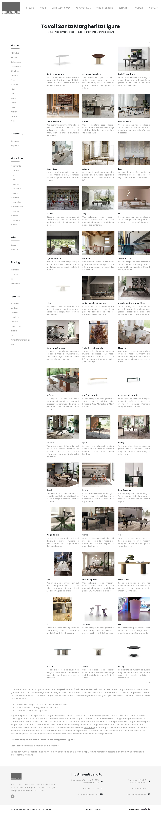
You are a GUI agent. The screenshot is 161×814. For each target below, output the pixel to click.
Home (50, 31)
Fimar (13, 80)
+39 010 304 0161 (139, 788)
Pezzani (14, 112)
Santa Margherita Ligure (21, 340)
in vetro (14, 225)
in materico (16, 202)
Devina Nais (16, 66)
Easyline (14, 75)
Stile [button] (13, 237)
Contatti (153, 8)
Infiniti (13, 89)
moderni (14, 249)
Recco (13, 335)
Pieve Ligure (16, 326)
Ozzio (13, 107)
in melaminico (17, 206)
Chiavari (14, 312)
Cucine (43, 8)
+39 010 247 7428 (91, 788)
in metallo (15, 211)
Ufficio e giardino (104, 8)
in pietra (14, 215)
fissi (12, 279)
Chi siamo (30, 8)
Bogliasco (15, 308)
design (13, 245)
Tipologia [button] (16, 262)
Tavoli (79, 31)
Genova (14, 322)
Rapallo (14, 331)
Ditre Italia (15, 71)
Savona (14, 344)
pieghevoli (15, 283)
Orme (13, 103)
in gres (13, 175)
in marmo (15, 197)
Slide (13, 121)
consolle (14, 274)
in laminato (16, 188)
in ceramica (16, 170)
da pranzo (15, 145)
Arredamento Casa (61, 8)
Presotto (14, 116)
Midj (12, 93)
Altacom (14, 57)
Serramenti (124, 8)
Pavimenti (139, 8)
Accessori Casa (83, 8)
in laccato (15, 184)
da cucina (15, 141)
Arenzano (15, 303)
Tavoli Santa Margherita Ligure (99, 31)
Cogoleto (15, 317)
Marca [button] (15, 45)
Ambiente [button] (17, 133)
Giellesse (14, 84)
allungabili (15, 270)
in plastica (15, 220)
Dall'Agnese (16, 62)
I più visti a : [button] (18, 296)
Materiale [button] (17, 158)
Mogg (13, 98)
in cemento (16, 166)
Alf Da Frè (15, 53)
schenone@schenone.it (88, 794)
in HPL (13, 179)
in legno (14, 193)
